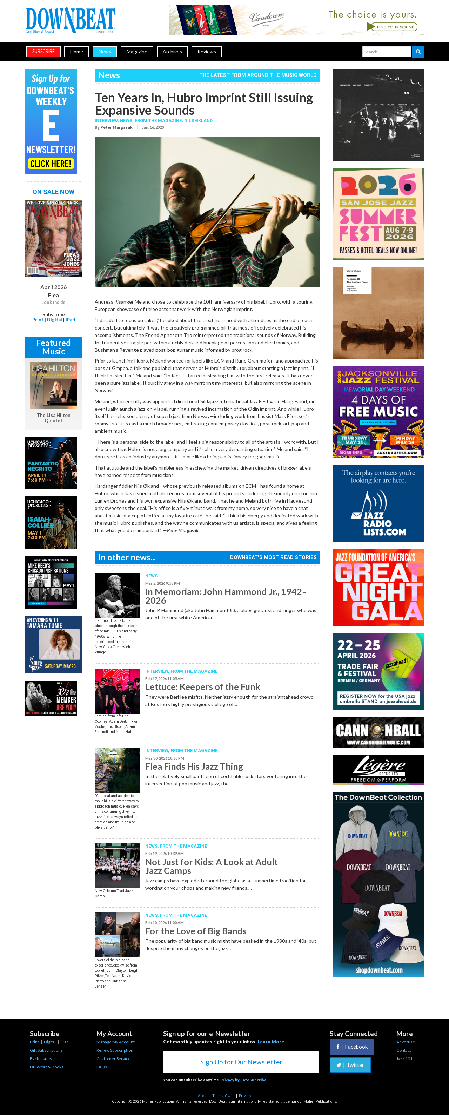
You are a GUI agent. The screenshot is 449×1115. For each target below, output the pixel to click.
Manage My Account (115, 1041)
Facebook (352, 1046)
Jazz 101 (404, 1058)
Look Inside (53, 302)
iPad (70, 320)
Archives (172, 51)
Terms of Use (223, 1096)
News (105, 51)
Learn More (270, 1041)
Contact (403, 1050)
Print (37, 320)
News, (127, 120)
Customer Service (113, 1058)
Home (76, 51)
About (203, 1096)
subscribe (43, 51)
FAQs (101, 1066)
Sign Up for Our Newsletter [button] (241, 1062)
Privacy (245, 1096)
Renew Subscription (114, 1050)
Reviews (206, 51)
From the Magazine (193, 671)
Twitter (350, 1065)
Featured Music (53, 347)
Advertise (405, 1041)
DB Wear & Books (46, 1066)
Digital (54, 320)
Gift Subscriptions (46, 1050)
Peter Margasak (116, 127)
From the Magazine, (159, 120)
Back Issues (41, 1058)
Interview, (107, 120)
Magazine (137, 51)
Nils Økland (198, 120)
